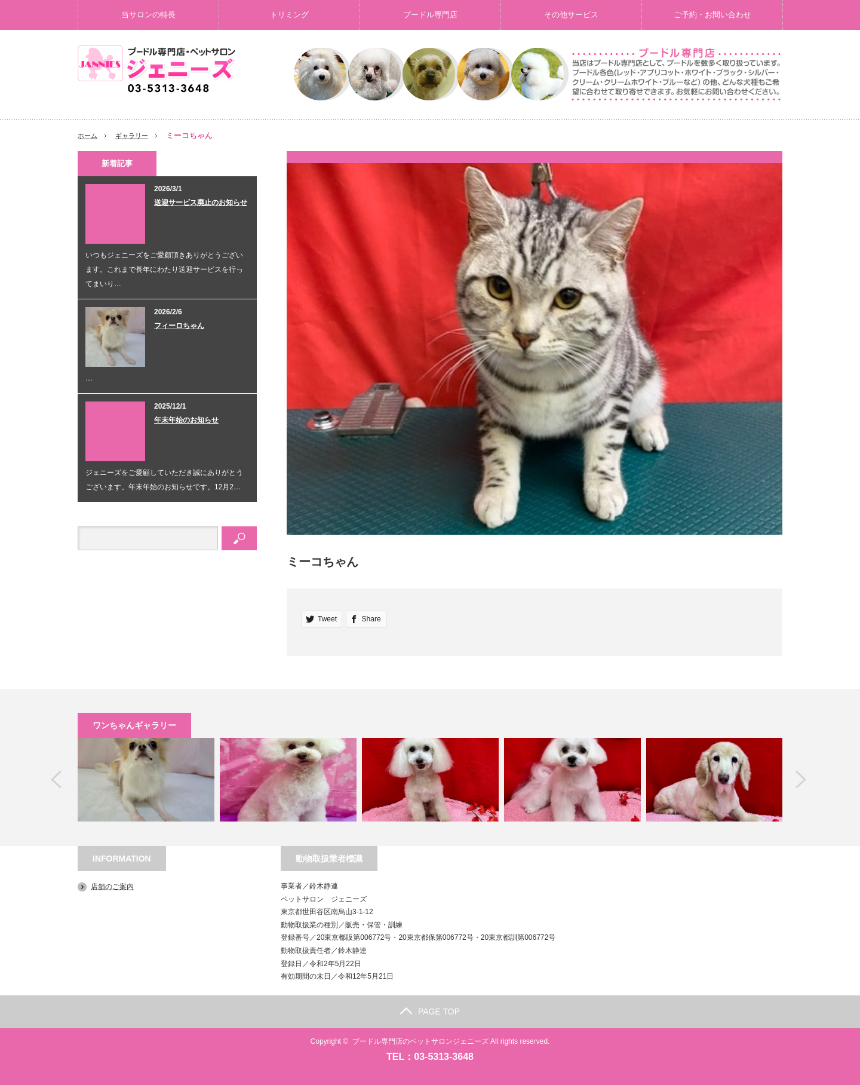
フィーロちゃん (179, 325)
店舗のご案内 (112, 886)
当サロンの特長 (148, 14)
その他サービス (571, 14)
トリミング (289, 14)
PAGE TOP (430, 1011)
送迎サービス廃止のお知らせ (200, 202)
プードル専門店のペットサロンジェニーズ (420, 1041)
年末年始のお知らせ (186, 420)
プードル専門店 (430, 14)
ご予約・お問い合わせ (712, 14)
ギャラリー (138, 135)
